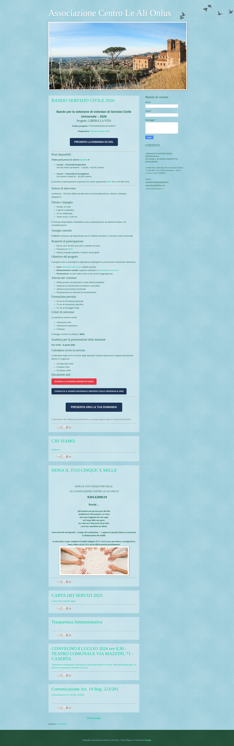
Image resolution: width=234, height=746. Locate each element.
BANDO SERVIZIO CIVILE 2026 (82, 100)
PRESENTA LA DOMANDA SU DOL (94, 142)
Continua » (56, 449)
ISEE (109, 182)
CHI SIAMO (63, 440)
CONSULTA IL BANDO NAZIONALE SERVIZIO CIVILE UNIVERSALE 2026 (89, 391)
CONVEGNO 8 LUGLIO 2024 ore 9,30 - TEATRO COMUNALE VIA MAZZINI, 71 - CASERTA (92, 653)
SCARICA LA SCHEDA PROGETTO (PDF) (74, 381)
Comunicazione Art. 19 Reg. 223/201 (84, 688)
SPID (70, 249)
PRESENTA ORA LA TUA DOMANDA (94, 407)
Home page (94, 718)
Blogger (148, 740)
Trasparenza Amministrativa (76, 621)
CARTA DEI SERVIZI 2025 (76, 595)
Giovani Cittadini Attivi (100, 131)
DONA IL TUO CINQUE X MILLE (84, 470)
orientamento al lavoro (109, 270)
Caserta (83, 160)
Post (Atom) (62, 724)
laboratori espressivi (71, 267)
